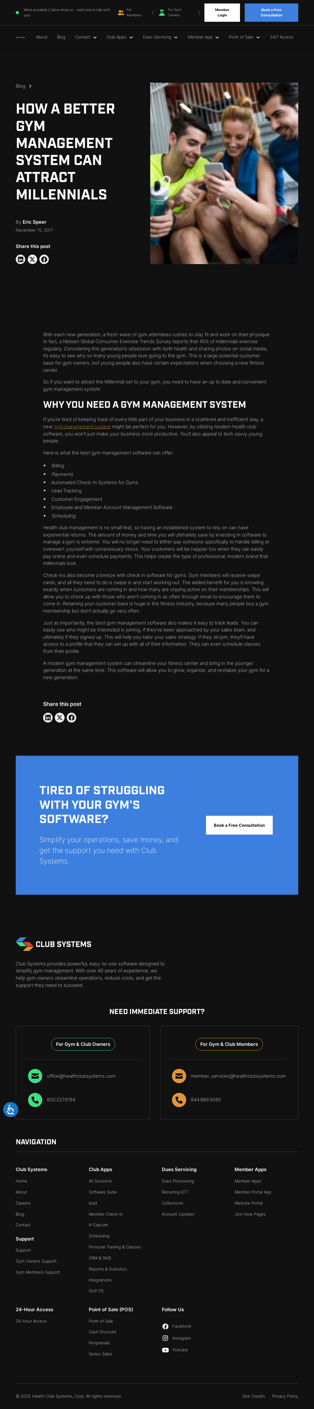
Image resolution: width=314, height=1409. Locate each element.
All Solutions (100, 1180)
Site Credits (254, 1396)
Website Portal (249, 1203)
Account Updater (178, 1214)
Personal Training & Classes (115, 1246)
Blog (61, 36)
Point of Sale (101, 1321)
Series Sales (100, 1353)
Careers (23, 1203)
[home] (20, 37)
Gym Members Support (38, 1272)
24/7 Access (282, 36)
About (42, 36)
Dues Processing (178, 1180)
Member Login (222, 12)
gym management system (82, 428)
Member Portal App (253, 1191)
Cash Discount (102, 1331)
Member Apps (248, 1180)
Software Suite (103, 1191)
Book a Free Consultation (272, 12)
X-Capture (98, 1224)
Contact (23, 1224)
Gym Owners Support (36, 1261)
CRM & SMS (100, 1257)
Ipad (93, 1203)
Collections (172, 1203)
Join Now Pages (250, 1214)
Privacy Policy (285, 1396)
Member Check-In (106, 1214)
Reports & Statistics (108, 1268)
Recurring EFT (175, 1191)
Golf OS (96, 1290)
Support (23, 1250)
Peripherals (99, 1342)
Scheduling (99, 1235)
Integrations (100, 1279)
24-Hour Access (31, 1321)
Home (21, 1180)
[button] (86, 37)
